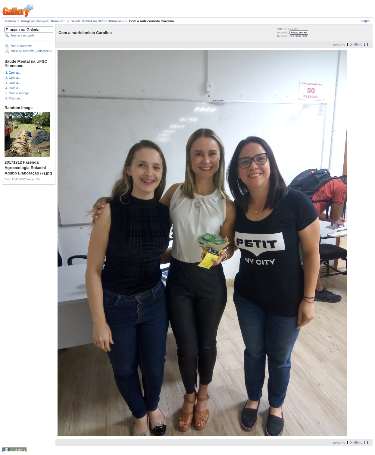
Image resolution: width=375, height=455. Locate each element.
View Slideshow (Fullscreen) (31, 51)
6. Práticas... (14, 98)
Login (365, 21)
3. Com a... (12, 83)
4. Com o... (13, 88)
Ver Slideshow (21, 46)
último (357, 44)
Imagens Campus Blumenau (43, 21)
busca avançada (22, 35)
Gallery (10, 21)
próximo (339, 44)
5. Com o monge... (18, 93)
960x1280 (301, 36)
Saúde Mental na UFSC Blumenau (97, 21)
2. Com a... (12, 78)
